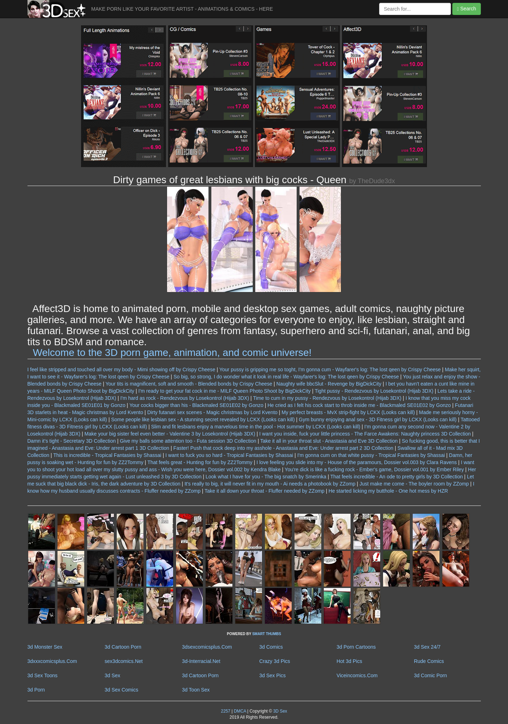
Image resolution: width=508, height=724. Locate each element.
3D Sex (279, 711)
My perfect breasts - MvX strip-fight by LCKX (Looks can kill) (348, 412)
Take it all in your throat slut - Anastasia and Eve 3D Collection (329, 441)
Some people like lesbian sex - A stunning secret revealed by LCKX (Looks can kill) (203, 419)
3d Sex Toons (42, 675)
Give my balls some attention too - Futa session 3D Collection (188, 441)
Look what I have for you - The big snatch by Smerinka (266, 476)
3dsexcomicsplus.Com (207, 647)
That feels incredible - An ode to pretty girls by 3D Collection (396, 476)
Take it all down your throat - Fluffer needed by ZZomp (265, 491)
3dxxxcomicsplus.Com (52, 661)
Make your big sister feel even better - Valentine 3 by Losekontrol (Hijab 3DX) (170, 434)
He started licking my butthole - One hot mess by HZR (388, 491)
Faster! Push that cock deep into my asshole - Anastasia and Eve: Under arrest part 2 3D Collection (283, 448)
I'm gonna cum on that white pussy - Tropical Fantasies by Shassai (371, 455)
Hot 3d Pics (349, 661)
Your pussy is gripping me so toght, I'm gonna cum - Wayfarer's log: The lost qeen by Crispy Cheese (330, 369)
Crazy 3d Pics (274, 661)
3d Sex (112, 675)
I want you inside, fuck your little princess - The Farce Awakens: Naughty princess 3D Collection (365, 434)
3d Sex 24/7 (427, 647)
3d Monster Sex (44, 647)
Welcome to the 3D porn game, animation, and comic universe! (172, 352)
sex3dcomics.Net (124, 661)
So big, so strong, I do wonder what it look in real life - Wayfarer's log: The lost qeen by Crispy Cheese (286, 376)
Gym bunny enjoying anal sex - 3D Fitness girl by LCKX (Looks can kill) (378, 419)
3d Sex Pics (272, 675)
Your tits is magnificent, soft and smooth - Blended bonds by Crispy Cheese (188, 384)
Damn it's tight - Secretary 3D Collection (71, 441)
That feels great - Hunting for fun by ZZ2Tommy (199, 462)
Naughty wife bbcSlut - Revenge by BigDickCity (328, 384)
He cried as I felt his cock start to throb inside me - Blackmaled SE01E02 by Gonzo (359, 405)
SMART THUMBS (266, 634)
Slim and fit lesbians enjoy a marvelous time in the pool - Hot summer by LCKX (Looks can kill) (255, 426)
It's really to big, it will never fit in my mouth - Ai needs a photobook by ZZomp (270, 484)
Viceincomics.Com (357, 675)
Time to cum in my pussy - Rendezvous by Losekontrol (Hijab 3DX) (327, 398)
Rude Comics (429, 661)
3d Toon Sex (196, 690)
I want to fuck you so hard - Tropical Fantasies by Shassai (229, 455)
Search (466, 9)
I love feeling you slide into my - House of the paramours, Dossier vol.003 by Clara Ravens (356, 462)
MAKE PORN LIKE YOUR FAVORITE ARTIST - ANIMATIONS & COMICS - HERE (182, 9)
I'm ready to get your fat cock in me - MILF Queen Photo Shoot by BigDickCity (225, 391)
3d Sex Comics (121, 690)
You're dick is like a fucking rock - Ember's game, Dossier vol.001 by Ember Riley (374, 469)
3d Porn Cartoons (356, 647)
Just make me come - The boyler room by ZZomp (414, 484)
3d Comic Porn (430, 675)
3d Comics (271, 647)
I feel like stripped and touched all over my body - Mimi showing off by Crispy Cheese (121, 369)
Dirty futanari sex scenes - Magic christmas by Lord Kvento (212, 412)
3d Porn (36, 690)
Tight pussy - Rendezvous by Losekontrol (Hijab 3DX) (374, 391)
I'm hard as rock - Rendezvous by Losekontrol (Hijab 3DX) (184, 398)
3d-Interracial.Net (201, 661)
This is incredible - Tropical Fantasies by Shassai (107, 455)
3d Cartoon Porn (123, 647)
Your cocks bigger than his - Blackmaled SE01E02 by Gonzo (196, 405)
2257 (225, 711)
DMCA (240, 711)
